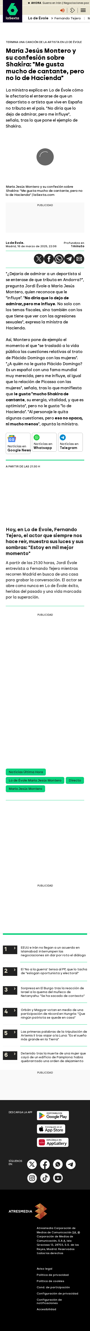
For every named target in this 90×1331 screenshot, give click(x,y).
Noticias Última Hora (26, 772)
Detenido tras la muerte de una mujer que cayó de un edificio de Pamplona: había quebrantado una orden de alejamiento (53, 1057)
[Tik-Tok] (45, 1182)
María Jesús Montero (25, 789)
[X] (32, 1168)
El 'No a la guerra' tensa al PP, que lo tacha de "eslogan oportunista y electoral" (54, 971)
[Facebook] (45, 1168)
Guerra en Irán (51, 3)
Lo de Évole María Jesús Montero (35, 780)
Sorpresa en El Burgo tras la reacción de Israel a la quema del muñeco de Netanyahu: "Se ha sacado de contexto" (53, 992)
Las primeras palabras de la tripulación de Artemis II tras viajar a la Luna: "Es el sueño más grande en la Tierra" (54, 1035)
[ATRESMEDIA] (45, 1211)
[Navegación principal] (83, 10)
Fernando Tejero (67, 18)
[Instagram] (32, 1182)
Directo (75, 780)
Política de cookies (50, 1281)
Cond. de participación (53, 1287)
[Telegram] (71, 1168)
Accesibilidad (46, 1309)
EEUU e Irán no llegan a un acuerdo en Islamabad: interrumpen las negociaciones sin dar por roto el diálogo (53, 951)
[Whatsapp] (58, 1168)
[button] (39, 259)
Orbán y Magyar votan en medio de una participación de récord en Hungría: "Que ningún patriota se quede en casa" (53, 1013)
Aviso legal (44, 1268)
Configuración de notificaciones (49, 1301)
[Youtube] (58, 1182)
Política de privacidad (53, 1275)
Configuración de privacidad (57, 1293)
